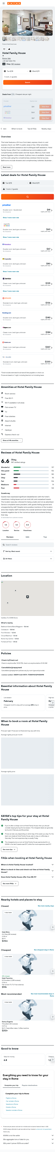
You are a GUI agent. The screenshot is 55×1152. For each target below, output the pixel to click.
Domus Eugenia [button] (7, 1022)
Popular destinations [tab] (29, 1085)
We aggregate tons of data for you (28, 1139)
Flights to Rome (11, 1098)
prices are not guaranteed (43, 1129)
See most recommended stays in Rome (42, 995)
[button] (3, 3)
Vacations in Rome (12, 1104)
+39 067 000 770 (8, 61)
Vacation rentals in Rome (14, 1110)
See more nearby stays (46, 906)
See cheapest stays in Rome (44, 950)
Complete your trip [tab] (12, 1085)
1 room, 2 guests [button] (10, 77)
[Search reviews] (29, 544)
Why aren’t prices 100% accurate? (28, 1143)
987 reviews (15, 64)
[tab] (10, 537)
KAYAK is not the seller (28, 1135)
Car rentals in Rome (12, 1101)
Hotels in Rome (11, 1107)
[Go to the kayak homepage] (14, 3)
